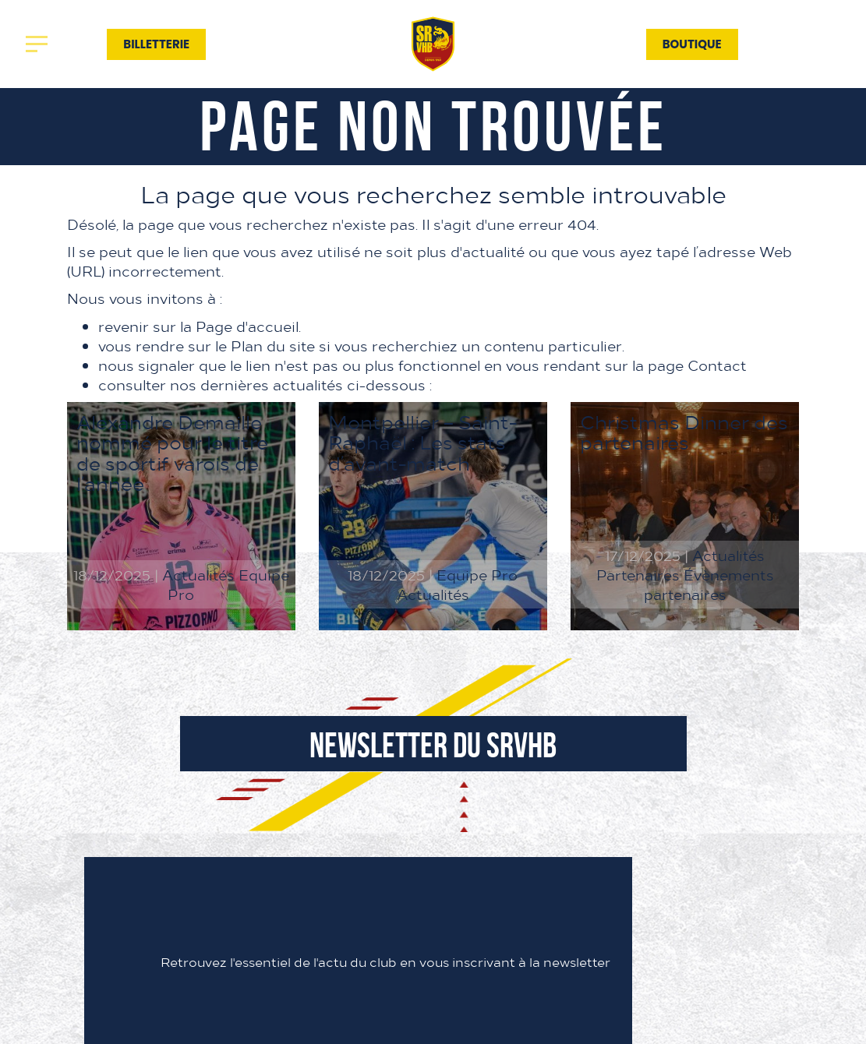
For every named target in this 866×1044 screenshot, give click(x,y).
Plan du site (273, 345)
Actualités (254, 43)
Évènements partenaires (709, 584)
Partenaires (506, 43)
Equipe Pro (477, 574)
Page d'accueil (247, 326)
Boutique (692, 44)
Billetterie (156, 44)
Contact (602, 43)
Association (357, 43)
